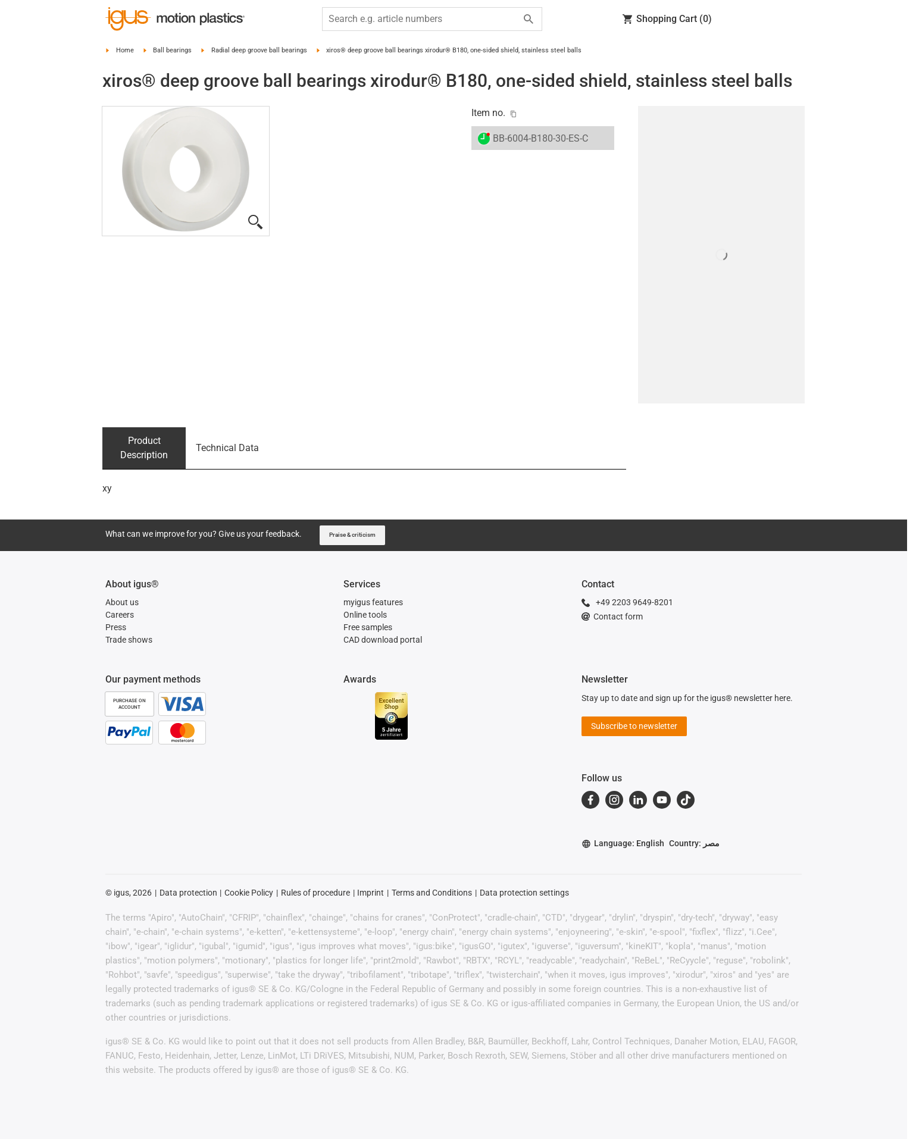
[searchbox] (423, 19)
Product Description (144, 448)
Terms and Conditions (432, 892)
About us (122, 602)
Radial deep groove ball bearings (259, 50)
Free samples (367, 627)
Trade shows (128, 639)
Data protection (188, 892)
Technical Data (227, 447)
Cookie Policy (248, 892)
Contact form (612, 616)
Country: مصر (694, 843)
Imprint (370, 892)
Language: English (623, 843)
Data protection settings (524, 892)
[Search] (528, 19)
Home (125, 50)
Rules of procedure (315, 892)
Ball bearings (172, 50)
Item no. (488, 112)
